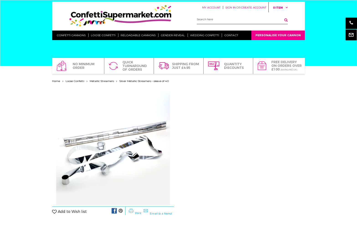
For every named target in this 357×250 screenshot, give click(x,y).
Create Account (253, 7)
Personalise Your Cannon (278, 35)
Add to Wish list (72, 211)
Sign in (230, 7)
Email (351, 34)
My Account (211, 7)
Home (56, 81)
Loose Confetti (75, 81)
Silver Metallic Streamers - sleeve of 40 (144, 81)
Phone (351, 23)
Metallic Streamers (102, 81)
